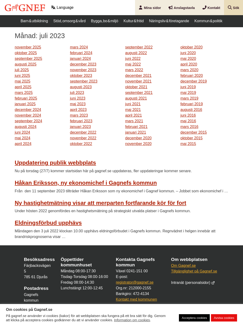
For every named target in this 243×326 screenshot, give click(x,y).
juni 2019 (188, 87)
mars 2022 (134, 70)
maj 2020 (188, 59)
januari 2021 (135, 132)
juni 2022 (133, 59)
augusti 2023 (81, 87)
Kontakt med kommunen (136, 299)
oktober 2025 (26, 53)
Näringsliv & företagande (169, 21)
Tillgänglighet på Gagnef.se (194, 271)
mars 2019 (189, 98)
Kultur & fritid (133, 21)
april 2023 (78, 110)
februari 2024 (81, 53)
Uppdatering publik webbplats (55, 162)
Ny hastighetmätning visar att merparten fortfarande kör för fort (100, 203)
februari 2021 (136, 127)
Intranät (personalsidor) (193, 283)
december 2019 (193, 81)
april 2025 (23, 87)
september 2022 (139, 47)
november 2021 (138, 81)
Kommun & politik (208, 21)
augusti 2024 (26, 127)
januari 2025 (25, 104)
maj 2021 (133, 110)
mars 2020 (189, 70)
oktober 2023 (81, 76)
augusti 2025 (26, 64)
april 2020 (188, 64)
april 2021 (133, 115)
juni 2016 (188, 115)
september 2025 (28, 59)
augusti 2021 (136, 98)
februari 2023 (81, 121)
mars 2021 (134, 121)
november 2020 (138, 144)
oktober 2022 (81, 144)
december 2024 (28, 110)
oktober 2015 (191, 138)
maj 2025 (22, 81)
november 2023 (83, 70)
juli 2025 (22, 70)
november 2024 (28, 115)
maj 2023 (78, 104)
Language (62, 7)
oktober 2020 (191, 47)
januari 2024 (80, 59)
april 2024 (23, 144)
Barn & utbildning (34, 21)
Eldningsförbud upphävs (48, 223)
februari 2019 (191, 104)
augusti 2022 (136, 53)
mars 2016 (189, 127)
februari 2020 (191, 76)
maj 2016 (188, 121)
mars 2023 (79, 115)
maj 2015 (188, 144)
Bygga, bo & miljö (104, 21)
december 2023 (83, 64)
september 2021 (139, 93)
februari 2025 (26, 98)
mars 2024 (79, 47)
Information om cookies (132, 320)
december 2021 (138, 76)
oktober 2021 (136, 87)
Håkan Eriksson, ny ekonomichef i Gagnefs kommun (86, 183)
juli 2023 (77, 93)
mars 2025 (24, 93)
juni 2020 (188, 53)
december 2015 (193, 132)
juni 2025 (22, 76)
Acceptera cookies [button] (194, 318)
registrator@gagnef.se (135, 282)
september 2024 (28, 121)
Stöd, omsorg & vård (69, 21)
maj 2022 (133, 64)
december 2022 (83, 132)
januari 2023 (80, 127)
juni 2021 (133, 104)
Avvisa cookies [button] (224, 318)
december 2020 (138, 138)
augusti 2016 (191, 110)
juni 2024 (22, 132)
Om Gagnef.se (183, 266)
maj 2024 (22, 138)
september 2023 (84, 81)
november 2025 (28, 47)
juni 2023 (77, 98)
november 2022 (83, 138)
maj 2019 (188, 93)
